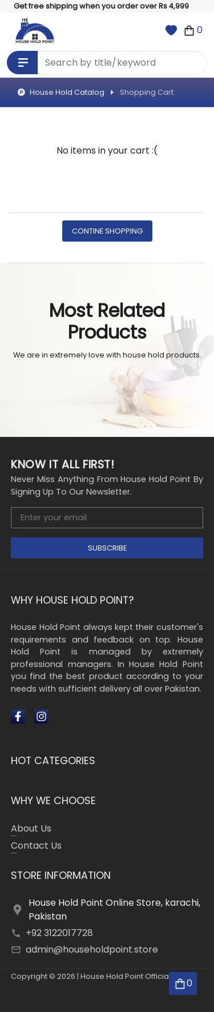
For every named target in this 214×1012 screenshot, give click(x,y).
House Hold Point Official (125, 976)
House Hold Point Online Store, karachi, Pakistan (114, 909)
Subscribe (107, 548)
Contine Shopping (107, 231)
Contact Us (36, 846)
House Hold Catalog (61, 92)
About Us (31, 829)
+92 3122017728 (59, 932)
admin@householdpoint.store (92, 949)
